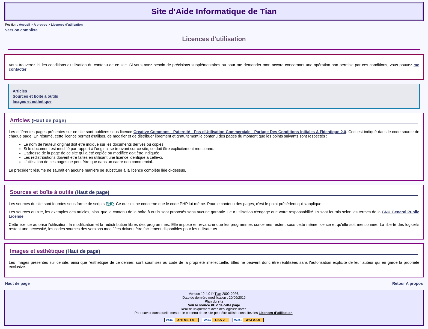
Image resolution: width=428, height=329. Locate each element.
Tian (218, 294)
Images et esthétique (32, 101)
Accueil (24, 24)
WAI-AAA (246, 320)
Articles (20, 91)
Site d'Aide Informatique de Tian (214, 11)
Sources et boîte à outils (35, 96)
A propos (40, 24)
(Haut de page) (49, 120)
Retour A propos (407, 283)
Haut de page (17, 283)
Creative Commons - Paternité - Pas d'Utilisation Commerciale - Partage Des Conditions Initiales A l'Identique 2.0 (239, 132)
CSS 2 (213, 320)
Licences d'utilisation (276, 313)
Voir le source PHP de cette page (214, 305)
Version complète (21, 30)
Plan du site (214, 301)
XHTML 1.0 (180, 320)
